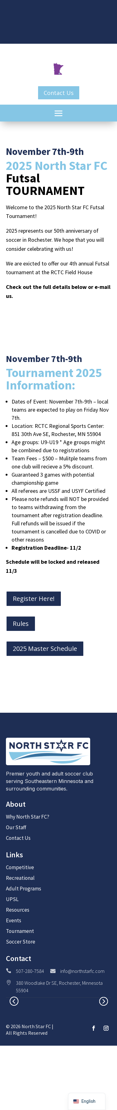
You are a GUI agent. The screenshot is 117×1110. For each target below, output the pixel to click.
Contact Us (59, 93)
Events (13, 920)
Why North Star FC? (27, 816)
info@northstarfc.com (82, 971)
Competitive (20, 867)
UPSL (12, 899)
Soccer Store (20, 941)
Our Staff (16, 827)
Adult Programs (23, 888)
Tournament (20, 931)
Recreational (20, 878)
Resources (17, 909)
